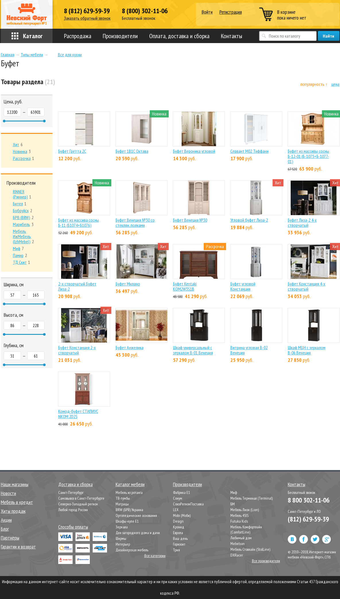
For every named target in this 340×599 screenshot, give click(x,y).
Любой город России (73, 509)
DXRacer (236, 555)
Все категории (155, 555)
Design (178, 521)
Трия (176, 549)
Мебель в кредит (17, 502)
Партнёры (10, 537)
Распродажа (77, 36)
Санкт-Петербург (70, 492)
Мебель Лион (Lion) (244, 509)
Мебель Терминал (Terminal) (251, 498)
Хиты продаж (13, 511)
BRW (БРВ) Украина (129, 509)
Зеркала (122, 527)
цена (335, 84)
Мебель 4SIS (239, 515)
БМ (232, 504)
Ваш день (180, 538)
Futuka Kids (239, 521)
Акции (6, 520)
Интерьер (123, 544)
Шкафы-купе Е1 (127, 521)
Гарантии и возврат (18, 546)
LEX (175, 509)
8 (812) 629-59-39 (87, 11)
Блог (5, 528)
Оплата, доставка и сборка (179, 36)
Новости (8, 493)
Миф (233, 492)
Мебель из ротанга (129, 492)
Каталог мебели (130, 484)
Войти (207, 12)
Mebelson (237, 543)
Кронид (178, 527)
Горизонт (179, 544)
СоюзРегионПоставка (188, 504)
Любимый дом (241, 537)
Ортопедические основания (136, 515)
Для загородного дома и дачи (138, 532)
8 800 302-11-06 (308, 500)
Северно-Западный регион (78, 504)
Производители (120, 36)
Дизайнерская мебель (132, 549)
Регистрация (230, 12)
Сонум (177, 498)
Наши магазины (14, 484)
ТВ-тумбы (123, 498)
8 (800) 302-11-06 (145, 11)
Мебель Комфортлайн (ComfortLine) (246, 529)
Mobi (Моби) (182, 515)
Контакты (231, 36)
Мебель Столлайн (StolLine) (250, 549)
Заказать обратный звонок (87, 18)
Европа (178, 532)
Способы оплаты (73, 526)
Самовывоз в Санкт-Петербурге (81, 498)
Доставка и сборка (75, 484)
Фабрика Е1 (181, 492)
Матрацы (122, 504)
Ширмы (121, 538)
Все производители (266, 560)
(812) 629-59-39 (308, 519)
